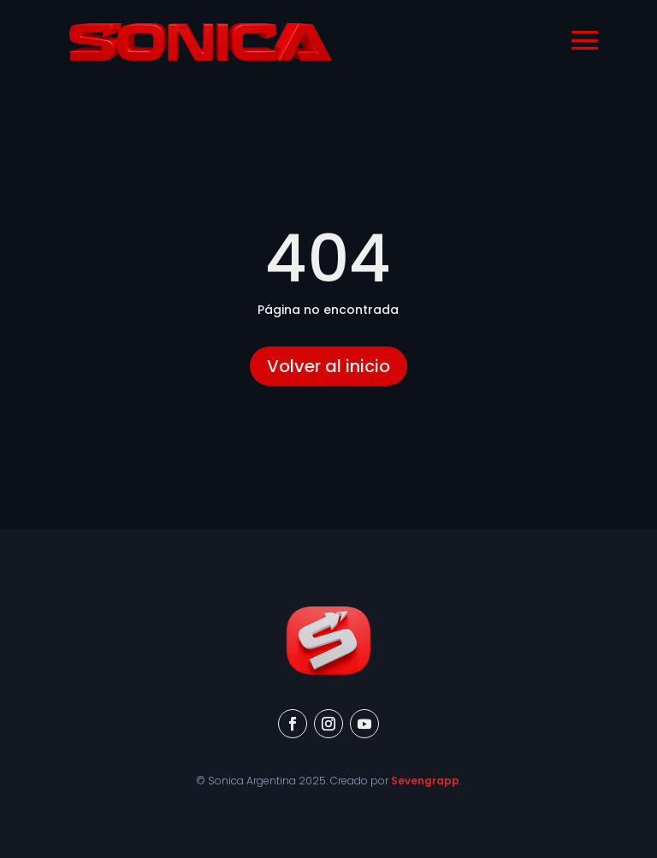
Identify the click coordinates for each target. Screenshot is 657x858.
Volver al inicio (328, 366)
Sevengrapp (425, 780)
